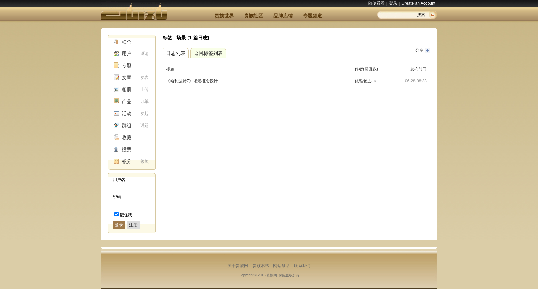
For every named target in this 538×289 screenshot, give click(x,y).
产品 (126, 101)
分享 (419, 50)
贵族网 (272, 275)
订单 (144, 101)
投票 (126, 149)
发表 (144, 77)
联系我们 (302, 265)
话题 (144, 125)
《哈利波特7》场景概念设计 (192, 81)
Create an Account (418, 3)
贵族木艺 (261, 265)
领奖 (144, 161)
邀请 (144, 53)
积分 (126, 161)
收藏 (126, 137)
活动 (126, 113)
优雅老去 (363, 81)
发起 (144, 113)
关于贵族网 (237, 265)
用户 (126, 53)
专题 (126, 65)
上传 (144, 89)
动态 (126, 41)
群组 (126, 125)
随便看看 (376, 3)
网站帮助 (281, 265)
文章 (126, 77)
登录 (393, 3)
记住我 (126, 215)
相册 (126, 89)
